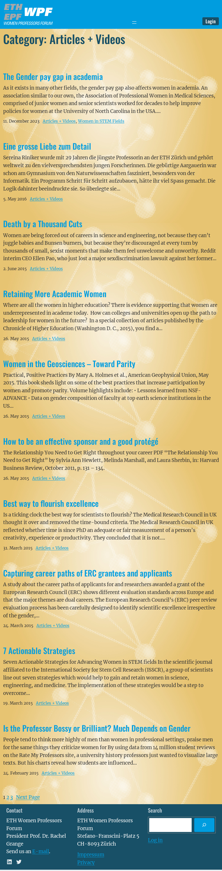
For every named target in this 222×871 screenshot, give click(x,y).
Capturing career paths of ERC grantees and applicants (87, 573)
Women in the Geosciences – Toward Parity (69, 363)
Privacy (86, 862)
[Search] (204, 825)
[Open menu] (134, 22)
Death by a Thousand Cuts (42, 223)
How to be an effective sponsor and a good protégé (80, 441)
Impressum (90, 855)
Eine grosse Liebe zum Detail (47, 146)
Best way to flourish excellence (51, 503)
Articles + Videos (59, 121)
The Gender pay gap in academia (53, 76)
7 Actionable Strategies (39, 650)
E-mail (40, 851)
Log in (155, 840)
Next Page (28, 797)
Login (211, 21)
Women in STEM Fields (101, 121)
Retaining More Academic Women (54, 293)
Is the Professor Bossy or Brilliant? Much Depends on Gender (97, 728)
